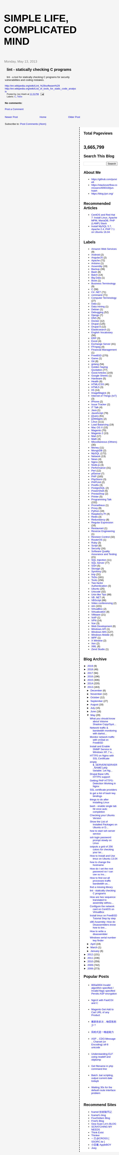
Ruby (94, 542)
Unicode (95, 591)
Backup (95, 269)
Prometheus (98, 505)
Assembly (96, 266)
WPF (94, 637)
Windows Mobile (100, 634)
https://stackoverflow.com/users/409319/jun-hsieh (104, 188)
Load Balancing (100, 424)
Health (95, 381)
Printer (95, 496)
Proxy (94, 508)
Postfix (95, 485)
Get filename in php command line (102, 1067)
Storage (95, 568)
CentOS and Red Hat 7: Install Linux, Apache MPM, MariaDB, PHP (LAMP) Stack (104, 219)
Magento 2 (97, 433)
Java (93, 410)
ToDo (19, 96)
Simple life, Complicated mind (40, 30)
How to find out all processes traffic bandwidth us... (100, 880)
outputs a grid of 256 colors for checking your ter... (102, 849)
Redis (94, 516)
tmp (93, 574)
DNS (93, 318)
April (93, 943)
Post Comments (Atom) (33, 123)
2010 (91, 961)
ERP (93, 338)
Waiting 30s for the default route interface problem (103, 1090)
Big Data (96, 277)
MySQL (95, 453)
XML (93, 646)
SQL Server (97, 562)
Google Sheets (99, 375)
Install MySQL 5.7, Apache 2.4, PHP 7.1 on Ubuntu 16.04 (103, 229)
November (96, 694)
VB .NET (96, 597)
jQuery (95, 416)
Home (43, 117)
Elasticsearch (98, 329)
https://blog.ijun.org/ (102, 193)
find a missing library (101, 887)
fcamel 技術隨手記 (101, 1111)
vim (93, 606)
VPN (93, 620)
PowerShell (97, 490)
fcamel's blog (98, 1115)
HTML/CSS (97, 384)
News (94, 459)
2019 (91, 665)
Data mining (98, 306)
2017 (91, 673)
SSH (93, 565)
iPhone (95, 401)
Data (93, 303)
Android (95, 254)
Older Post (74, 117)
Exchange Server (101, 344)
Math (94, 439)
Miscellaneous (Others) (104, 441)
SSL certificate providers (103, 789)
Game (94, 358)
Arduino (95, 263)
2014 (91, 683)
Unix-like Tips (98, 594)
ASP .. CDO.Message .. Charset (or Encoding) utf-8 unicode (103, 1043)
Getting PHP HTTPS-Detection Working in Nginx (103, 783)
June (93, 711)
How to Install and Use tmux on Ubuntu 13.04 (103, 857)
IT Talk (95, 407)
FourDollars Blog (100, 1118)
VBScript (96, 600)
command (96, 295)
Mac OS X (97, 427)
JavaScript (97, 413)
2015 (91, 679)
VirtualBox (97, 608)
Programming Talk (101, 499)
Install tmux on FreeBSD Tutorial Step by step (103, 917)
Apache (95, 260)
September (96, 701)
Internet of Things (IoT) (104, 395)
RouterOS (96, 539)
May (93, 715)
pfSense (95, 473)
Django (95, 315)
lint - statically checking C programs (39, 69)
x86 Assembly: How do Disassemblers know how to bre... (103, 924)
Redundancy (98, 519)
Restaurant (97, 528)
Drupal (95, 323)
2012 (91, 954)
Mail (93, 436)
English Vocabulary (102, 332)
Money (95, 447)
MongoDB (96, 450)
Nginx (94, 462)
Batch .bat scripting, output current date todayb (102, 1078)
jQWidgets (97, 418)
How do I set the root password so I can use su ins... (101, 871)
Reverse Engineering (103, 531)
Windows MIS (98, 631)
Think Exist (97, 1132)
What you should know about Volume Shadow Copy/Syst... (103, 721)
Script (94, 545)
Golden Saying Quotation (99, 368)
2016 (91, 676)
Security (95, 548)
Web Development (101, 626)
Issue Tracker (98, 404)
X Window (97, 640)
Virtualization (98, 611)
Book (94, 280)
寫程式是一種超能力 (102, 1032)
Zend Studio (98, 649)
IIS (92, 390)
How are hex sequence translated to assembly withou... (103, 900)
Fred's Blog (97, 1120)
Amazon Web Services (103, 248)
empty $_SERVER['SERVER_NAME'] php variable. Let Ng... (103, 766)
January (95, 951)
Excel (94, 341)
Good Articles (98, 372)
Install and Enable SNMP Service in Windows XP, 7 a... (102, 749)
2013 (91, 687)
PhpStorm (96, 479)
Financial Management (104, 349)
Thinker (95, 1135)
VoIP (93, 617)
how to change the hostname (100, 863)
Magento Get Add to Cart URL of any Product (102, 1012)
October (95, 697)
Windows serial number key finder (103, 939)
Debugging (97, 312)
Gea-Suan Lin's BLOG (103, 1123)
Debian (95, 309)
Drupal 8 (96, 326)
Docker (95, 320)
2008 (91, 968)
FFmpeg (95, 346)
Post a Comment (14, 109)
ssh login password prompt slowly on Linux (101, 840)
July (93, 708)
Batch (94, 274)
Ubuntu (95, 588)
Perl (93, 470)
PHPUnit (96, 482)
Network (95, 456)
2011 (91, 957)
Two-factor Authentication (99, 584)
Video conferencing (102, 603)
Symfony (96, 571)
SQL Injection (98, 559)
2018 (91, 669)
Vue (93, 623)
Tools (94, 580)
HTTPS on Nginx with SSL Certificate (102, 757)
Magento (96, 430)
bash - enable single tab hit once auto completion (103, 809)
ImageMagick (98, 392)
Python (95, 511)
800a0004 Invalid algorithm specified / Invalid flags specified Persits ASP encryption (104, 989)
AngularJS (97, 257)
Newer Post (11, 117)
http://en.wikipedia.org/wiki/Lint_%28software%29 (32, 85)
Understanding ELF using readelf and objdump (102, 1056)
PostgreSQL (98, 487)
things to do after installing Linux (99, 801)
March (94, 947)
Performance (98, 467)
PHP (93, 476)
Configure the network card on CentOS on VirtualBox (102, 909)
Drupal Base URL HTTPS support (100, 775)
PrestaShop (97, 493)
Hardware (96, 378)
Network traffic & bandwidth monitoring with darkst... (103, 730)
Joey (93, 1148)
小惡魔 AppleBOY (101, 1144)
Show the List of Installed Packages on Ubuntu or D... (103, 824)
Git (93, 361)
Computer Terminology (103, 297)
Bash (94, 272)
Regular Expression (102, 522)
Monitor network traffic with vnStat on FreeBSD (102, 740)
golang (95, 364)
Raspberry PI (98, 513)
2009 (91, 965)
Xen (93, 643)
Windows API (98, 629)
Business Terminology (103, 283)
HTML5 (95, 387)
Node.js (95, 464)
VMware (95, 614)
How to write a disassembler (99, 933)
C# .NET (96, 292)
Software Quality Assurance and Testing (103, 553)
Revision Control (100, 536)
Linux (94, 421)
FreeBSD (96, 355)
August (94, 704)
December (96, 690)
